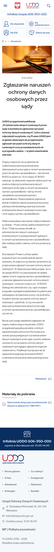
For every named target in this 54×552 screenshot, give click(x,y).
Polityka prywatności (22, 529)
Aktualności (16, 41)
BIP (4, 529)
